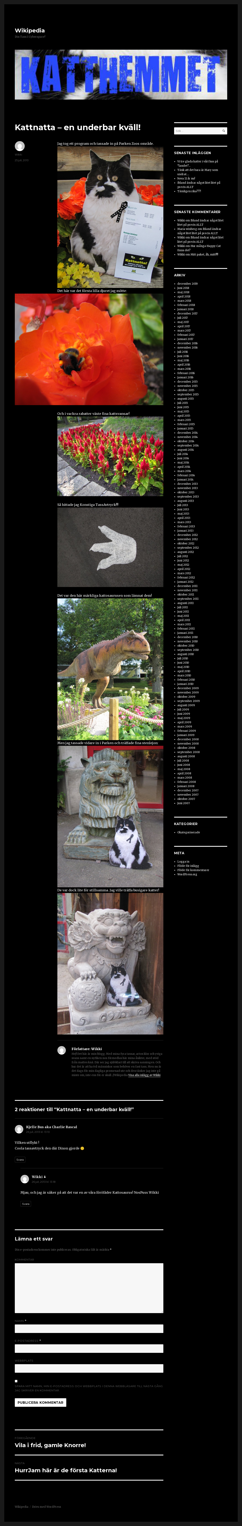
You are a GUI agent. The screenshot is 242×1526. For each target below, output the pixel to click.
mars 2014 (184, 471)
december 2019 (187, 283)
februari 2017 (186, 335)
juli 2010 (182, 658)
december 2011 (187, 586)
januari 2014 (185, 479)
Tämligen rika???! (189, 191)
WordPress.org (187, 874)
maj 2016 (183, 360)
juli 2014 (182, 454)
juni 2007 (183, 803)
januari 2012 (185, 582)
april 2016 (183, 364)
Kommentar (24, 1259)
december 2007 (187, 790)
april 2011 (183, 620)
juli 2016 (182, 352)
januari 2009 (185, 735)
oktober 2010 (185, 645)
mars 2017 (184, 330)
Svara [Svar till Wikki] (25, 1203)
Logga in (183, 861)
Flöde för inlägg (188, 866)
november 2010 (187, 641)
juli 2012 (182, 556)
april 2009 (184, 722)
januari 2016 (185, 377)
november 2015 (187, 386)
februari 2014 (186, 475)
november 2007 (187, 794)
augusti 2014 (185, 450)
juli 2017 (182, 318)
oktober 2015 (185, 390)
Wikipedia (30, 30)
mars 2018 (184, 301)
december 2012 (187, 535)
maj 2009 (183, 718)
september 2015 (188, 394)
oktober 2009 (186, 697)
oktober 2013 (185, 492)
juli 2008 (183, 760)
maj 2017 (183, 322)
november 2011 (187, 590)
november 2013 (187, 488)
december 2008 (188, 739)
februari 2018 (186, 305)
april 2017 (183, 326)
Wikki (18, 154)
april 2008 (184, 773)
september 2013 (188, 496)
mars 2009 (184, 726)
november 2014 (187, 437)
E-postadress (28, 1340)
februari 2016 (186, 373)
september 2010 (188, 650)
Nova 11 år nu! (186, 178)
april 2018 (183, 296)
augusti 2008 (186, 756)
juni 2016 (183, 356)
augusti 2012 (185, 552)
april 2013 (183, 518)
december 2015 (187, 381)
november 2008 (188, 743)
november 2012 (187, 539)
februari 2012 (186, 577)
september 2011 (187, 599)
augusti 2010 (185, 654)
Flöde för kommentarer (193, 870)
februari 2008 (186, 782)
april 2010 (183, 671)
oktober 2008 (186, 748)
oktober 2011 (185, 594)
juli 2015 (182, 403)
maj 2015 (183, 411)
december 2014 (187, 433)
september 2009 (188, 701)
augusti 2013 (185, 501)
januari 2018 (185, 309)
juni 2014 (183, 458)
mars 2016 (184, 369)
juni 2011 (183, 611)
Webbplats (24, 1360)
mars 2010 (184, 675)
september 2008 (188, 752)
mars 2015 (184, 420)
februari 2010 (186, 679)
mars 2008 (184, 777)
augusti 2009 (186, 705)
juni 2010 (183, 662)
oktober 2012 (185, 543)
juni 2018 (183, 288)
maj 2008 (183, 769)
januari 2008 (185, 786)
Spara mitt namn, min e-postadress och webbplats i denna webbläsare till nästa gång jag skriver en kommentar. (89, 1388)
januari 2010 (185, 684)
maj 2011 (183, 616)
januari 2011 (185, 633)
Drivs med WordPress (46, 1507)
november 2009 (188, 692)
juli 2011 (182, 607)
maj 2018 (183, 292)
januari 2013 (185, 530)
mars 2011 (184, 624)
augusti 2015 (185, 398)
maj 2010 (183, 667)
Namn (21, 1321)
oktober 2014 (185, 441)
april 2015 (183, 415)
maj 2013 (183, 513)
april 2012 (183, 569)
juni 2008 (183, 765)
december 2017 (187, 313)
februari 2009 (186, 731)
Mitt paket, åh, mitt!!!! (204, 254)
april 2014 (183, 467)
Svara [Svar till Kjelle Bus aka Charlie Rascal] (20, 1159)
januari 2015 (185, 428)
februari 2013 (186, 526)
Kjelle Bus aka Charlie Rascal (51, 1127)
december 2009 (188, 688)
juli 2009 (183, 709)
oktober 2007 (186, 799)
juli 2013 (182, 505)
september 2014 (188, 445)
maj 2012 (183, 565)
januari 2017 (185, 339)
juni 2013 (183, 509)
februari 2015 (186, 424)
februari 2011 (186, 628)
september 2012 (188, 547)
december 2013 (187, 484)
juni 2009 (183, 714)
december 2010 (187, 637)
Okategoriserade (188, 832)
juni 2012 (183, 560)
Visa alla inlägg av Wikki (144, 1075)
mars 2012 (184, 573)
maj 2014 (183, 462)
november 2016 (187, 347)
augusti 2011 (185, 603)
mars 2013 (184, 522)
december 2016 (187, 343)
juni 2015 (183, 407)
